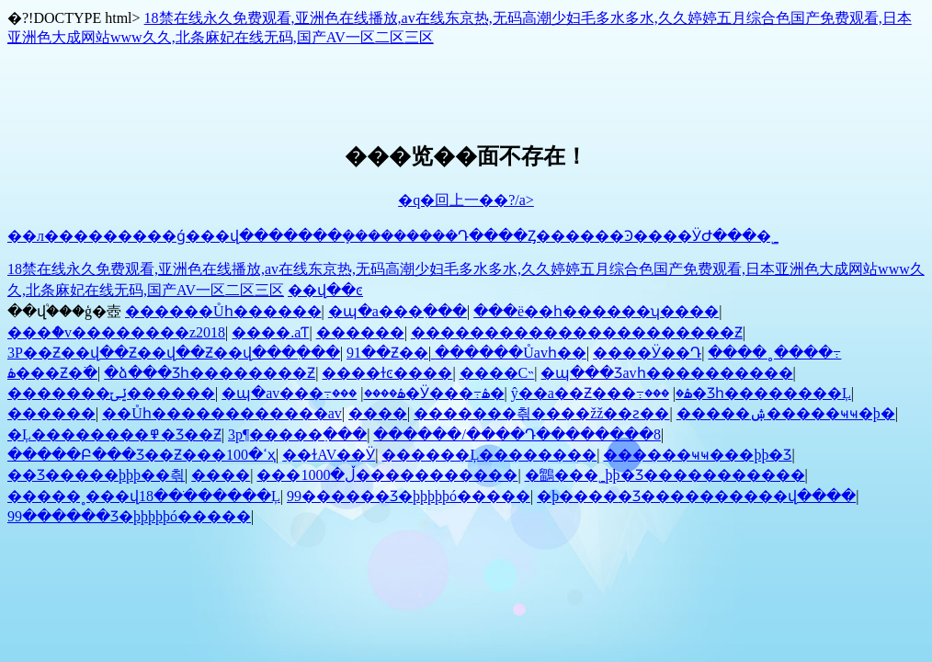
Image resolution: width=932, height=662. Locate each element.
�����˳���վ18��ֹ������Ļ (143, 496)
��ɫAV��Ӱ (328, 454)
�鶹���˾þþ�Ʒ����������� (665, 475)
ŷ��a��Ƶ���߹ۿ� (601, 393)
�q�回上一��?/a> (466, 200)
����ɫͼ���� (387, 373)
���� (377, 413)
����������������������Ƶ (577, 332)
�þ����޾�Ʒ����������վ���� (696, 496)
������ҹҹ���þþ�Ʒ (697, 454)
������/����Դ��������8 (516, 434)
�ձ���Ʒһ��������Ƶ (209, 373)
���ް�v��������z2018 (116, 332)
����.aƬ (270, 332)
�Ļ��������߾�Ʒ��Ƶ (114, 434)
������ (360, 332)
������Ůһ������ (223, 311)
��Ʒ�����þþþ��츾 (96, 475)
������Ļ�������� (489, 454)
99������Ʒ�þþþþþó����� (408, 496)
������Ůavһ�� (510, 352)
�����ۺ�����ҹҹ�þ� (785, 413)
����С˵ (497, 373)
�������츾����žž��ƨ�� (541, 413)
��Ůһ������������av (222, 413)
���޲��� (51, 413)
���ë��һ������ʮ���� (596, 311)
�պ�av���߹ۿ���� (313, 393)
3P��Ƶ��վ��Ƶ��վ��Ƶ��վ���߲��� (173, 352)
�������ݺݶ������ (111, 393)
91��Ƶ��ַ (387, 352)
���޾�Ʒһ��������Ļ (747, 393)
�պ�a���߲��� (397, 311)
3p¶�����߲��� (297, 434)
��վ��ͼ (325, 290)
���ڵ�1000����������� (386, 475)
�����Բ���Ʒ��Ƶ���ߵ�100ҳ (141, 454)
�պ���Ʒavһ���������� (666, 373)
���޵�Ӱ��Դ (647, 352)
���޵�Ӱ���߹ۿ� (418, 393)
